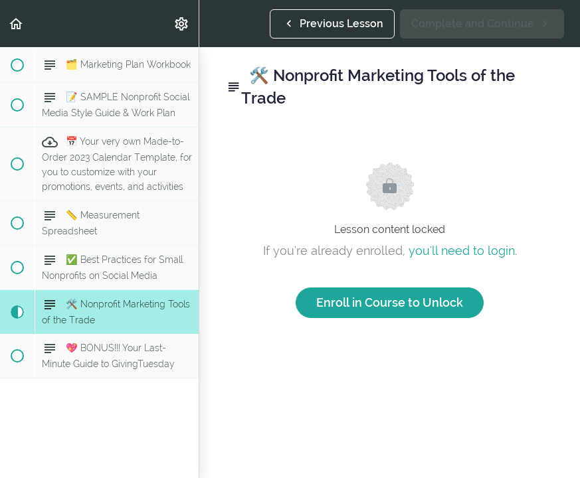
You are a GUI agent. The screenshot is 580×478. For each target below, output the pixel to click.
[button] (16, 23)
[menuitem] (182, 23)
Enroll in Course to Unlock (389, 302)
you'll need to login (462, 251)
